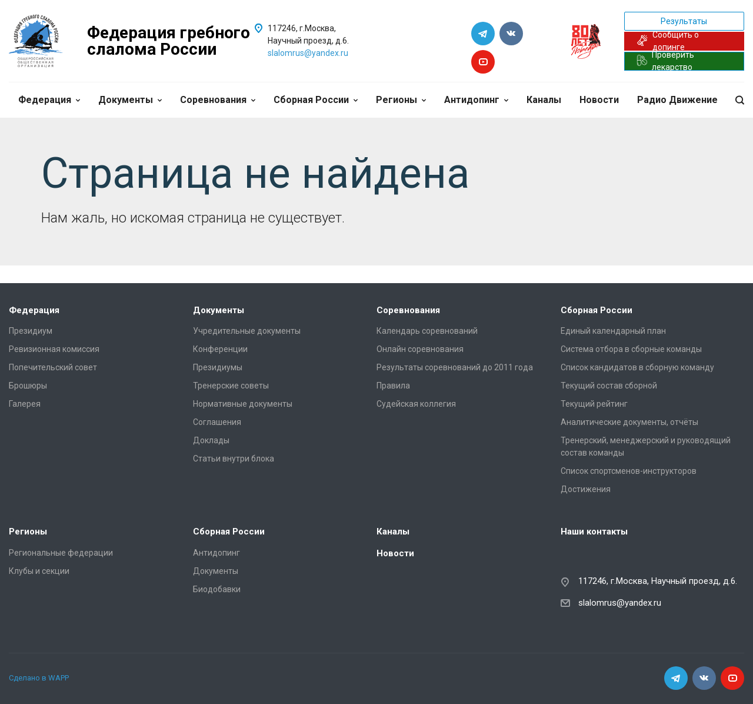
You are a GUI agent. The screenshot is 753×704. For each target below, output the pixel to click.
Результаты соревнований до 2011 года (454, 367)
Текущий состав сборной (609, 385)
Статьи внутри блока (233, 458)
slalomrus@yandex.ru (308, 53)
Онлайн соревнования (420, 349)
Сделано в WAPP (39, 677)
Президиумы (217, 367)
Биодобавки (217, 589)
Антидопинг (476, 99)
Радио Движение (677, 99)
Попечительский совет (53, 367)
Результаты (684, 21)
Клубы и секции (39, 571)
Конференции (220, 349)
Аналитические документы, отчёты (629, 422)
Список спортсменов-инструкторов (629, 471)
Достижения (586, 489)
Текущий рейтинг (594, 404)
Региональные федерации (61, 552)
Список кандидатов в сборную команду (637, 367)
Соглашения (217, 422)
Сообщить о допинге (668, 41)
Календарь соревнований (427, 331)
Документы (130, 99)
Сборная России (316, 99)
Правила (393, 385)
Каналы (544, 99)
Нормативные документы (242, 404)
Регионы (401, 99)
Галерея (25, 404)
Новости (599, 99)
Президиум (30, 331)
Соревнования (217, 99)
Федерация (49, 99)
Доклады (211, 440)
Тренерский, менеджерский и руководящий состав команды (646, 446)
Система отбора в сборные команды (631, 349)
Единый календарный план (613, 331)
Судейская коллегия (416, 404)
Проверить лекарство (666, 61)
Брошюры (28, 385)
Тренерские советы (231, 385)
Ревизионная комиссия (54, 349)
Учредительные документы (247, 331)
